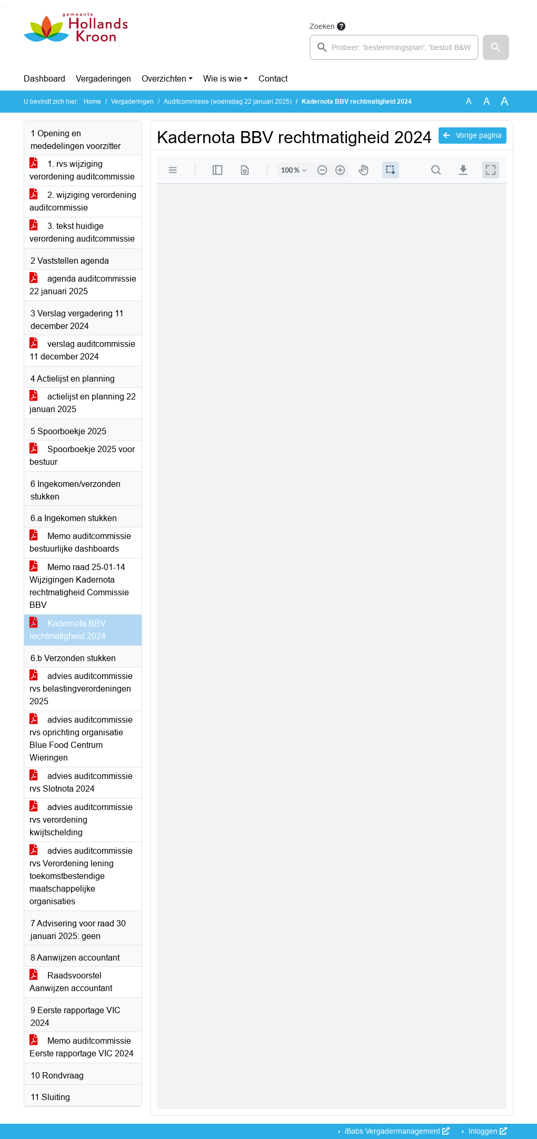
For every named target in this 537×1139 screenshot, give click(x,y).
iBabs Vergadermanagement (396, 1131)
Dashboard (44, 78)
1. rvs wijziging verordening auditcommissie (82, 170)
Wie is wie (222, 78)
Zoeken (322, 26)
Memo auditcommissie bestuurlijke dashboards (80, 542)
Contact (272, 78)
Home (92, 101)
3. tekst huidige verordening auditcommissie (82, 232)
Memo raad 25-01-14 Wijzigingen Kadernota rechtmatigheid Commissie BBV (79, 586)
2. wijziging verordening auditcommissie (82, 201)
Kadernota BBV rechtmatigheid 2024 (67, 630)
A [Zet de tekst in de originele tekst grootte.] (469, 101)
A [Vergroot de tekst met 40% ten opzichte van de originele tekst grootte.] (505, 101)
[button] (496, 47)
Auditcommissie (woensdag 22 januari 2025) (228, 101)
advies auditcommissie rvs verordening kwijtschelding (81, 820)
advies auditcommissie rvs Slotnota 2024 (81, 782)
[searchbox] (394, 47)
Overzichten (164, 78)
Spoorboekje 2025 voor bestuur (82, 455)
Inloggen (486, 1131)
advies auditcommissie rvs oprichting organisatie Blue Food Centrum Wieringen (81, 738)
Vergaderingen (103, 78)
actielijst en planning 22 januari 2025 (82, 403)
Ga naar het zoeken (1, 6)
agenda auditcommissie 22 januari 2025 (82, 285)
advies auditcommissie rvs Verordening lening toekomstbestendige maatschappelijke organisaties (81, 876)
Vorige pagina (472, 135)
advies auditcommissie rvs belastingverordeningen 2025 (81, 689)
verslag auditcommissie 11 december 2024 (82, 350)
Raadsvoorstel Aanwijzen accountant (70, 982)
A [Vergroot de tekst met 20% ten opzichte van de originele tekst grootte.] (486, 101)
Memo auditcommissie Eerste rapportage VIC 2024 (81, 1047)
